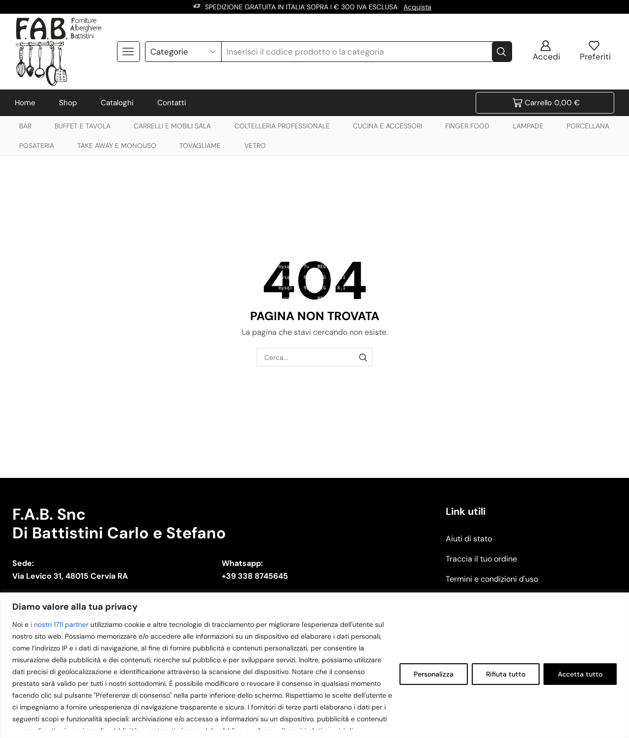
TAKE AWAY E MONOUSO (116, 145)
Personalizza (434, 674)
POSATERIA (36, 145)
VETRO (255, 145)
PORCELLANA (588, 125)
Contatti (171, 103)
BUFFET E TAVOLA (83, 125)
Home (25, 103)
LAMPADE (528, 125)
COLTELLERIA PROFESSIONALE (282, 125)
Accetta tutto (580, 674)
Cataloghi (117, 103)
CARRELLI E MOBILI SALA (172, 125)
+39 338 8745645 (255, 576)
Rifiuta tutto (505, 674)
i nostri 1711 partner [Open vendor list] (59, 624)
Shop (68, 103)
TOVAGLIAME (200, 145)
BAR (25, 125)
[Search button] (502, 51)
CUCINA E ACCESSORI (387, 125)
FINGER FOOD (467, 125)
